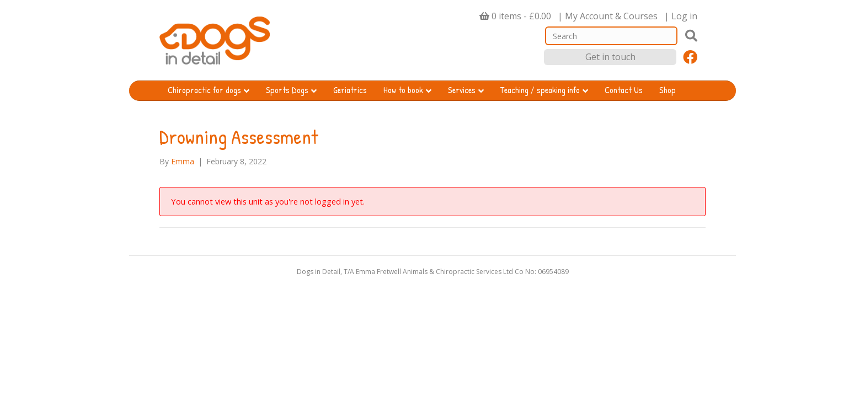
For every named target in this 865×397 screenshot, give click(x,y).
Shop (667, 90)
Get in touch (610, 57)
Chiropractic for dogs (204, 90)
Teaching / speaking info (540, 90)
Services (462, 90)
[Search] (611, 35)
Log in (684, 16)
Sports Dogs (287, 90)
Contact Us (624, 90)
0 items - (521, 16)
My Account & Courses (611, 16)
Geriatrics (350, 90)
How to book (403, 90)
